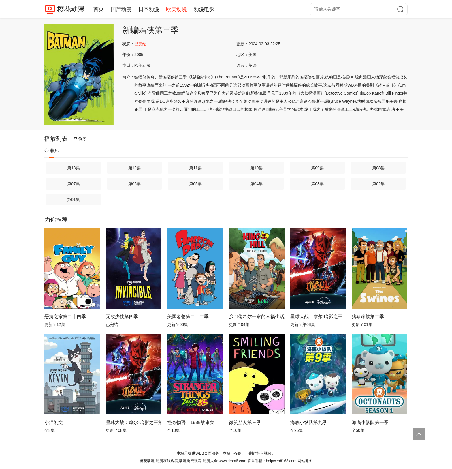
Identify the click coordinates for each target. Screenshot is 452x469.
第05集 (195, 183)
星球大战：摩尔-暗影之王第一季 (133, 422)
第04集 (256, 183)
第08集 (378, 168)
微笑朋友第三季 (245, 422)
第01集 (73, 199)
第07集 (73, 183)
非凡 (51, 150)
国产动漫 (121, 9)
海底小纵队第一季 (370, 422)
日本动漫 (148, 9)
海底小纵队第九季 (308, 422)
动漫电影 (204, 9)
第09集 (317, 168)
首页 (98, 9)
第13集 (73, 168)
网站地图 (304, 461)
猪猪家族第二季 (368, 316)
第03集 (317, 183)
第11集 (195, 168)
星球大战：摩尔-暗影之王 (316, 316)
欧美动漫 (176, 9)
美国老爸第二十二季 (188, 316)
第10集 (256, 168)
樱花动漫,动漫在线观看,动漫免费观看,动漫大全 (179, 461)
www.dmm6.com (232, 461)
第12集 (134, 168)
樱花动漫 (71, 9)
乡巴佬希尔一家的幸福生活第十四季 (257, 316)
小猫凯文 (53, 422)
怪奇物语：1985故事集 (190, 422)
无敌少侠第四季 (122, 316)
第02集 (378, 183)
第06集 (134, 183)
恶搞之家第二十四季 (65, 316)
